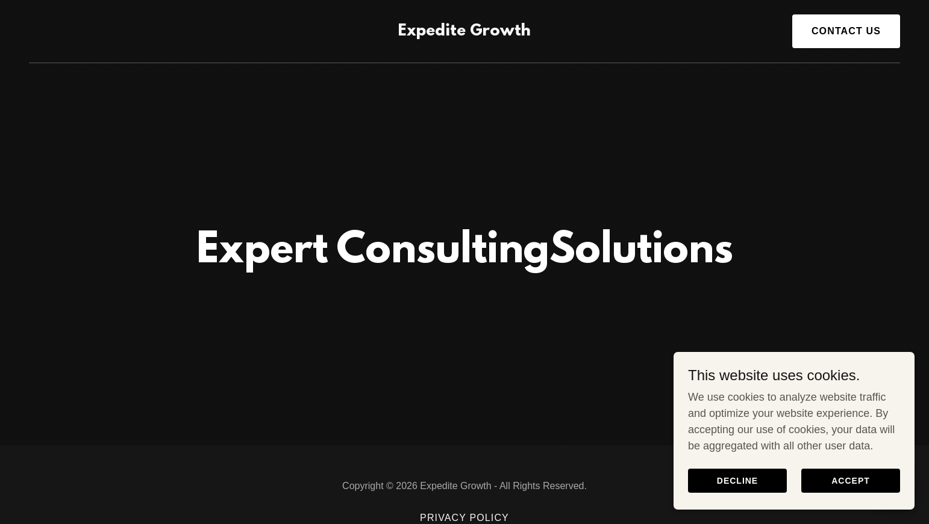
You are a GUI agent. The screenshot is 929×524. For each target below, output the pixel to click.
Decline (737, 480)
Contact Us (846, 31)
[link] (464, 32)
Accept (850, 480)
